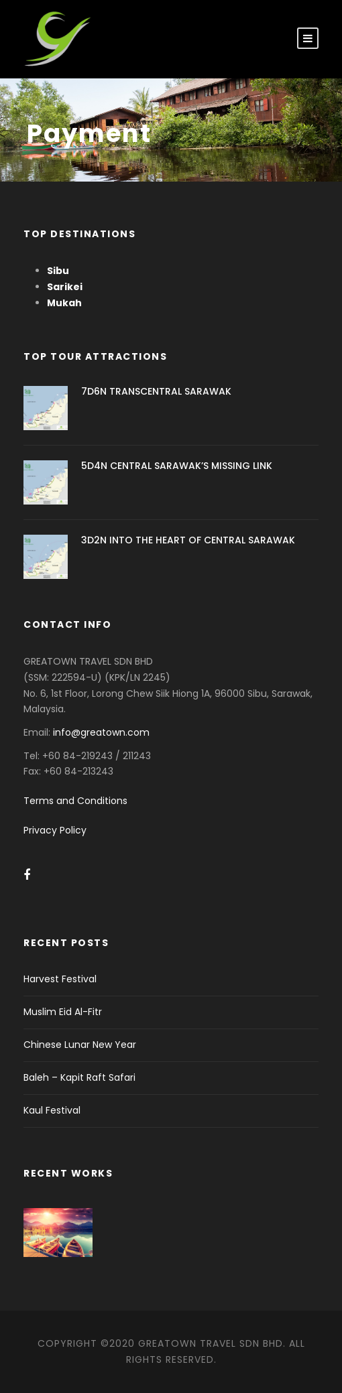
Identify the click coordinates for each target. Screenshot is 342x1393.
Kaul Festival (51, 1110)
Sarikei (64, 286)
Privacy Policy (55, 830)
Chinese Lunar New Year (79, 1044)
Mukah (64, 303)
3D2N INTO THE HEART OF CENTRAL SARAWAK (188, 540)
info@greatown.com (102, 732)
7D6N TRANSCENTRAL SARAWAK (156, 391)
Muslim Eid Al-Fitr (62, 1011)
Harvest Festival (60, 979)
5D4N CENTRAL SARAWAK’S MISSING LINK (176, 465)
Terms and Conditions (75, 800)
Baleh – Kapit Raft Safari (79, 1077)
